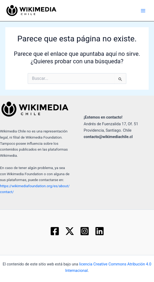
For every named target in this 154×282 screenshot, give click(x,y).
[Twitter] (70, 231)
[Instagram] (85, 231)
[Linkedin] (99, 231)
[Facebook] (55, 231)
